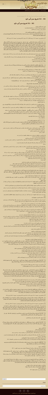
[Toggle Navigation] (3, 4)
